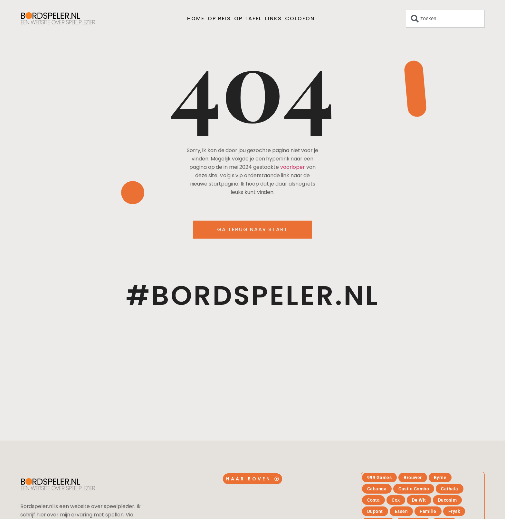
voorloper (292, 167)
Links (273, 18)
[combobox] (445, 19)
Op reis (219, 18)
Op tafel (248, 18)
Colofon (300, 18)
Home (196, 18)
